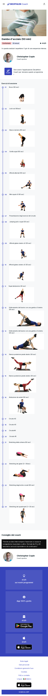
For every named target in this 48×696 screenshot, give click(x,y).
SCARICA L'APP (24, 692)
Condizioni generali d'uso (24, 668)
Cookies (24, 672)
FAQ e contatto (24, 675)
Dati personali (24, 665)
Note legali (24, 661)
